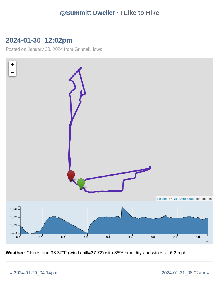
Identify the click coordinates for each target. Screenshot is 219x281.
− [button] (12, 72)
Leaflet (162, 198)
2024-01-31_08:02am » (185, 272)
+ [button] (12, 64)
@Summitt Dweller (87, 12)
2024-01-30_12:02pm (39, 40)
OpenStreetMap (184, 198)
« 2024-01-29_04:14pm (33, 272)
